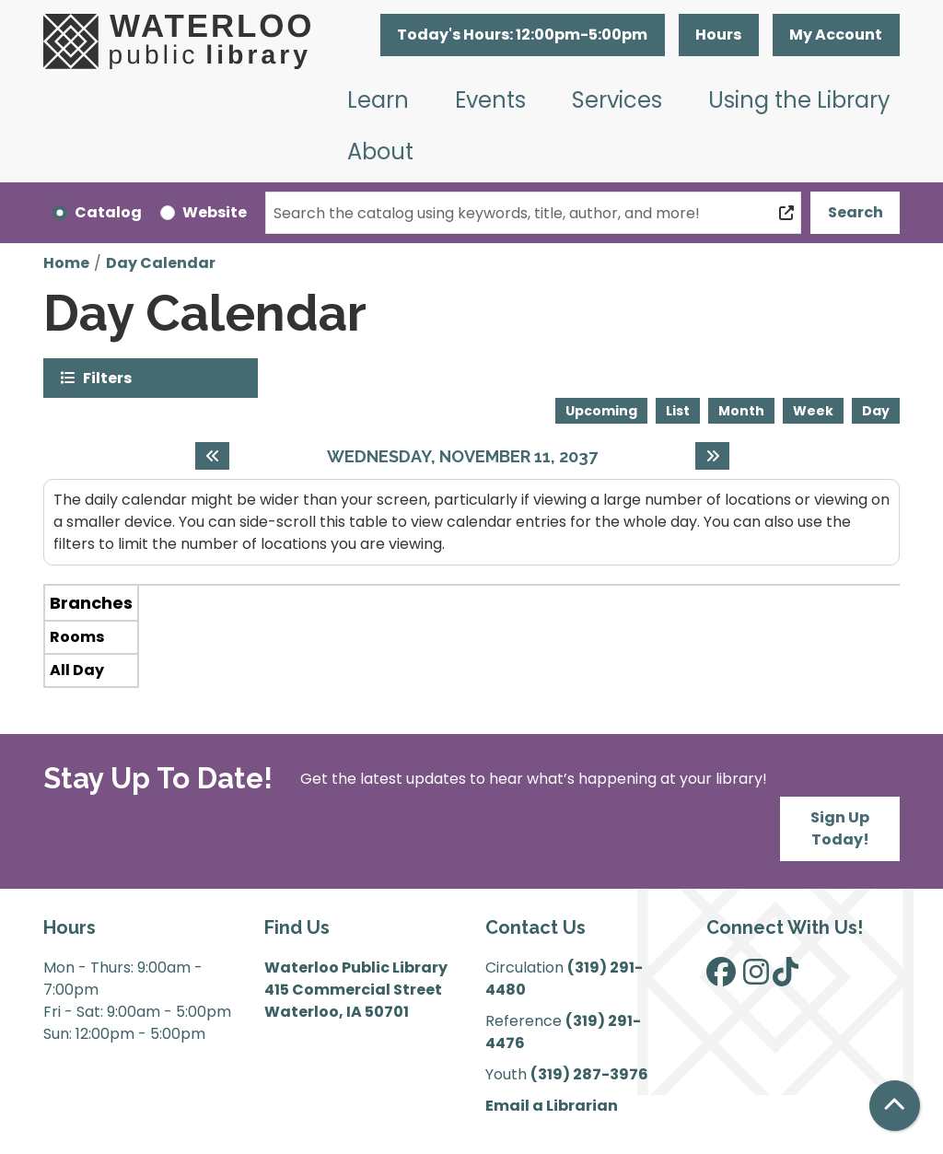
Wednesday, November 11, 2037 (462, 456)
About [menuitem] (380, 151)
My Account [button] (835, 34)
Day (876, 411)
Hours (718, 34)
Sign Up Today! (839, 828)
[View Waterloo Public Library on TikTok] (785, 977)
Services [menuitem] (617, 100)
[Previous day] (212, 456)
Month (741, 411)
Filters (107, 377)
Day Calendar (160, 263)
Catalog (108, 212)
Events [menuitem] (490, 100)
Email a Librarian (551, 1105)
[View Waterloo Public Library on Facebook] (721, 977)
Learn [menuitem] (378, 100)
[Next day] (712, 456)
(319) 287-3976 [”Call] (589, 1074)
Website (214, 212)
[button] (522, 35)
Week (813, 411)
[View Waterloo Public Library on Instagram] (756, 977)
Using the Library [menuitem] (799, 100)
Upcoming (601, 411)
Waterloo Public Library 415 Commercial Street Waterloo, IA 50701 (356, 989)
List (678, 411)
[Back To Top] (894, 1105)
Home (66, 263)
